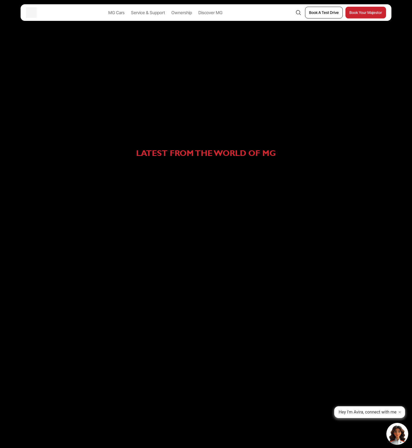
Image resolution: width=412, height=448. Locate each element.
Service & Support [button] (148, 12)
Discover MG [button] (210, 12)
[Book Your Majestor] (365, 12)
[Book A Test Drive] (324, 12)
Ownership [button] (181, 12)
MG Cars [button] (116, 12)
